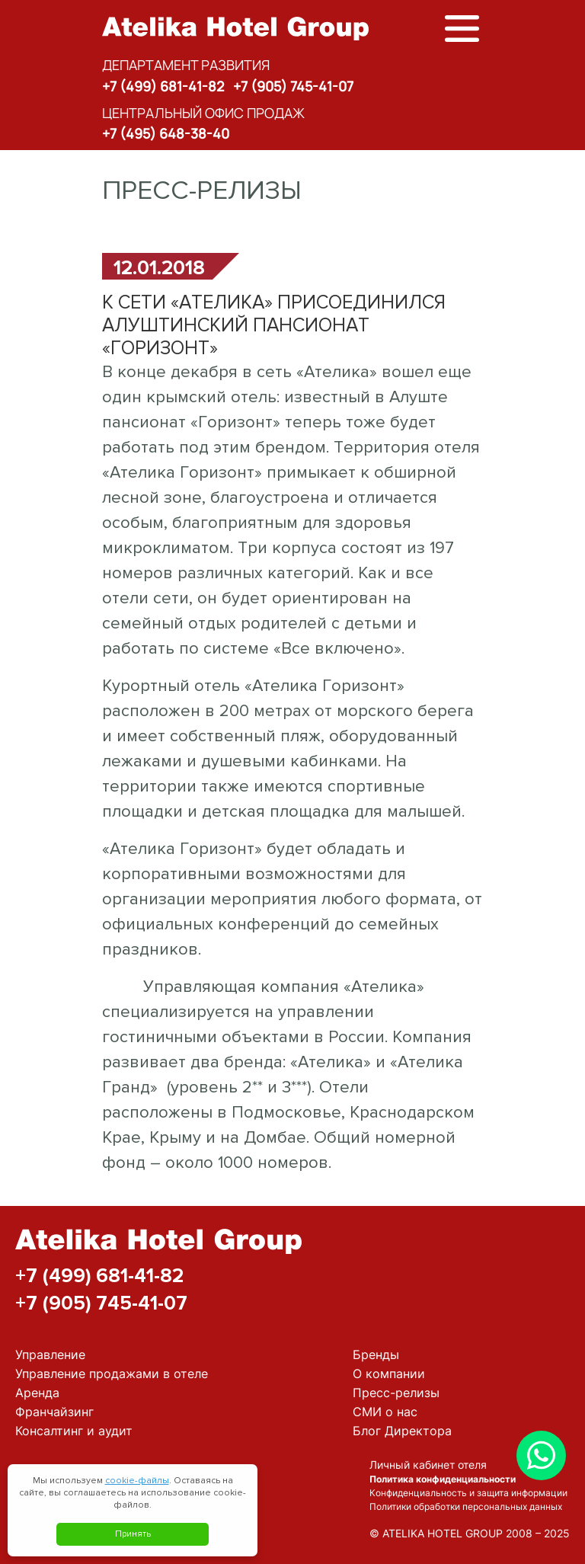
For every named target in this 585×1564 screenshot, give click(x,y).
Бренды (376, 1354)
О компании (389, 1373)
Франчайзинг (54, 1411)
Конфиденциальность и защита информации (468, 1492)
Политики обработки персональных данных (465, 1506)
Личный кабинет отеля (428, 1464)
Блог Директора (402, 1430)
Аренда (37, 1392)
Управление (50, 1354)
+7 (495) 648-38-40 (165, 133)
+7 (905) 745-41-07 (293, 86)
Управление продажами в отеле (111, 1373)
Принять (133, 1534)
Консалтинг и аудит (74, 1430)
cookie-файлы (137, 1480)
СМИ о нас (385, 1411)
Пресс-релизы (396, 1392)
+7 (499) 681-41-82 (163, 86)
